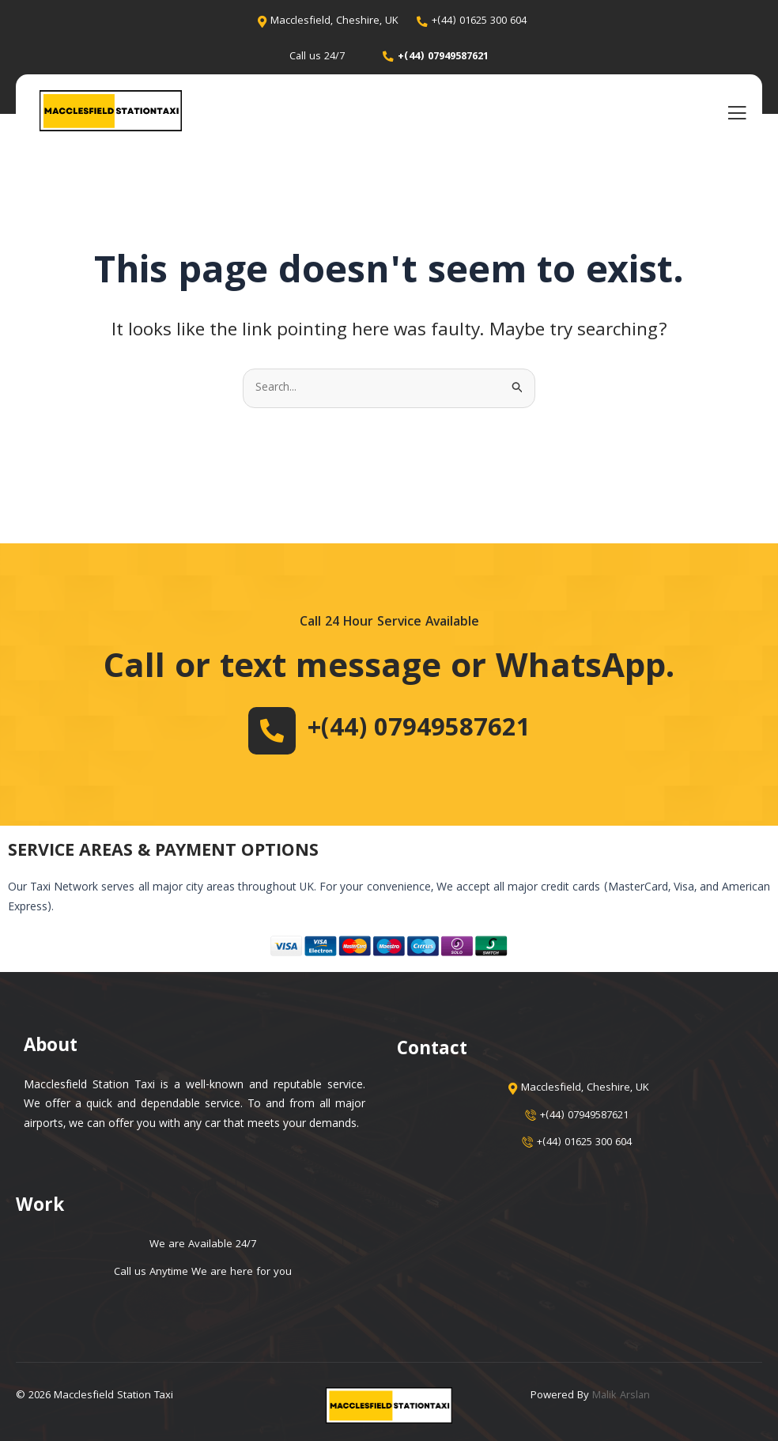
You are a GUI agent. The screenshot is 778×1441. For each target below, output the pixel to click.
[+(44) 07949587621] (265, 731)
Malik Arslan (621, 1396)
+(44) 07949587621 (419, 730)
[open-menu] (737, 113)
